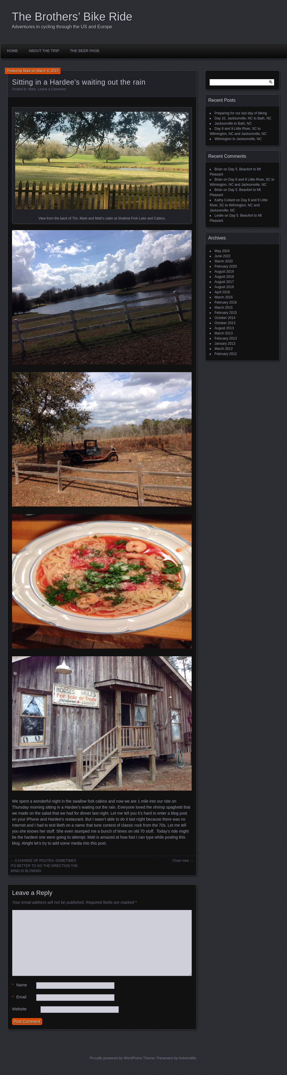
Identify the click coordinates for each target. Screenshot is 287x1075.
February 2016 (226, 302)
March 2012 (224, 349)
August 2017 (224, 282)
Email (19, 997)
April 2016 (222, 292)
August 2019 (224, 272)
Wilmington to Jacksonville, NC (238, 139)
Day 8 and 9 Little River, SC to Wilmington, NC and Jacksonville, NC (239, 205)
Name (19, 985)
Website (19, 1009)
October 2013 (225, 323)
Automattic (187, 1058)
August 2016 (224, 287)
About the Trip (44, 51)
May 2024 (222, 251)
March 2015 (224, 308)
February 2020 (226, 266)
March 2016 (224, 297)
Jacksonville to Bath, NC (233, 123)
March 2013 (224, 333)
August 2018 (224, 277)
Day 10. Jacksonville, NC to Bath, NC (243, 118)
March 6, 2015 (47, 71)
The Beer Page (85, 51)
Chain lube (180, 861)
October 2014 (225, 318)
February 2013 (226, 338)
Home (12, 51)
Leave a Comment (52, 89)
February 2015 (226, 313)
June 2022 (223, 256)
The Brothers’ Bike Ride (72, 16)
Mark (27, 71)
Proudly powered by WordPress (116, 1058)
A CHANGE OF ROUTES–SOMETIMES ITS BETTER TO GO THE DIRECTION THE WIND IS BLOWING (44, 866)
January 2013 (225, 344)
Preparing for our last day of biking (241, 113)
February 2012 (226, 354)
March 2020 (224, 261)
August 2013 (224, 328)
